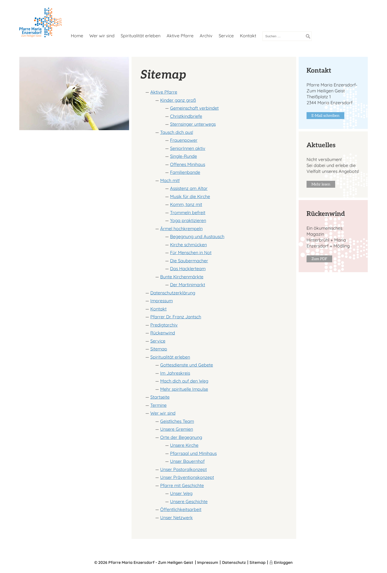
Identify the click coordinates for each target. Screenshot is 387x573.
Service (226, 36)
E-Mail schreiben (325, 115)
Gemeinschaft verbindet (194, 108)
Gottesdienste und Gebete (186, 365)
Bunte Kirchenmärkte (181, 277)
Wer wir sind (102, 36)
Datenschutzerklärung (172, 293)
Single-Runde (183, 156)
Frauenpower (183, 140)
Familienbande (185, 172)
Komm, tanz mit (186, 204)
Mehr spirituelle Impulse (184, 389)
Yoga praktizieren (188, 220)
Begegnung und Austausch (197, 236)
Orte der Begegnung (181, 437)
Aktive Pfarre (180, 36)
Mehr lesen (320, 184)
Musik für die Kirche (190, 196)
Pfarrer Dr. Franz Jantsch (175, 317)
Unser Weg (181, 493)
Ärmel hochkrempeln (181, 228)
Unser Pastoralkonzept (183, 469)
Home (77, 36)
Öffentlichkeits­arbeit (180, 509)
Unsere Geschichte (189, 501)
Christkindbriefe (186, 116)
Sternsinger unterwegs (193, 124)
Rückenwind (162, 333)
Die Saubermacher (189, 261)
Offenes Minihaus (187, 164)
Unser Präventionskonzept (187, 477)
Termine (158, 405)
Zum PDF (319, 259)
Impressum (161, 301)
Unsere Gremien (176, 429)
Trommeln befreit (187, 212)
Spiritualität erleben (140, 36)
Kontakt (248, 36)
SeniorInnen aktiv (187, 148)
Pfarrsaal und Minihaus (193, 453)
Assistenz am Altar (189, 188)
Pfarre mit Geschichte (182, 485)
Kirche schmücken (188, 244)
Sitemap (158, 349)
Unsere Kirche (184, 445)
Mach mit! (170, 180)
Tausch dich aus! (176, 132)
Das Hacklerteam (188, 268)
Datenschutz (234, 562)
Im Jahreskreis (175, 373)
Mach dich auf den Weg (184, 381)
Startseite (160, 397)
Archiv (206, 36)
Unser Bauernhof (187, 461)
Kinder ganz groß (178, 100)
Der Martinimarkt (187, 284)
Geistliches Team (177, 421)
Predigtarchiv (164, 325)
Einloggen (283, 562)
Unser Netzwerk (176, 517)
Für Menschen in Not (191, 252)
